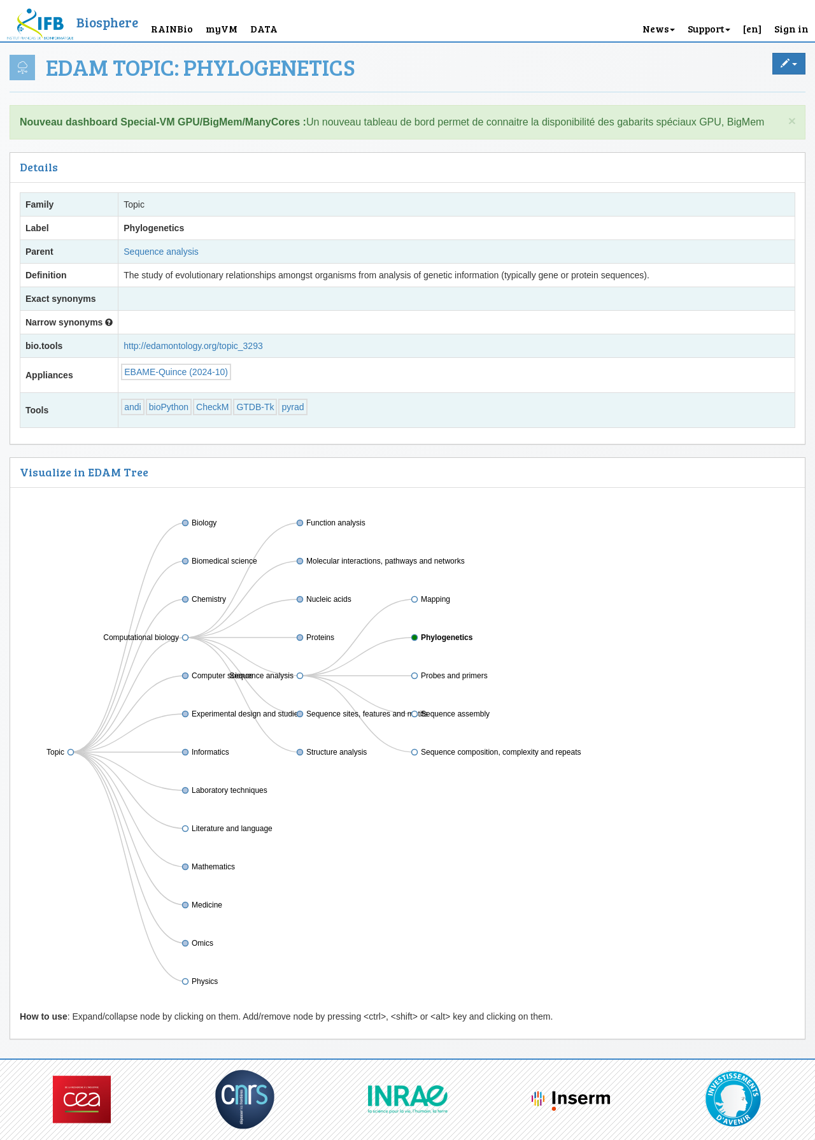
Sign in (791, 28)
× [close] (792, 120)
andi (132, 407)
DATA (264, 28)
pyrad (292, 407)
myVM (221, 28)
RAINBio (172, 28)
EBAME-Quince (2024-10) (176, 372)
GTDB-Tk (255, 407)
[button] (752, 20)
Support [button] (709, 28)
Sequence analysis (161, 251)
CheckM (212, 407)
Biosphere (107, 22)
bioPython (168, 407)
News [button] (658, 28)
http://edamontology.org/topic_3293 (193, 346)
